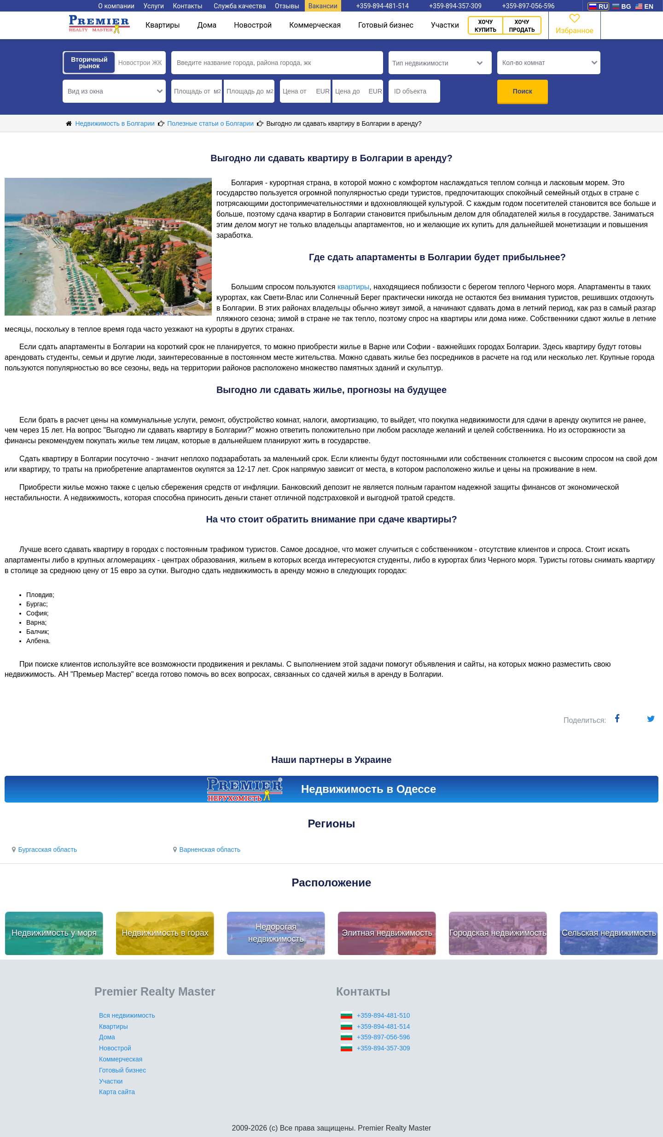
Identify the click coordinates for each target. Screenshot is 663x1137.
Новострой (253, 25)
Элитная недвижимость (387, 933)
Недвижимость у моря (54, 933)
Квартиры (162, 25)
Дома (207, 25)
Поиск (522, 91)
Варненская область (205, 849)
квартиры (353, 287)
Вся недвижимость (127, 1015)
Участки (445, 25)
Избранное (574, 23)
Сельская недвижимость (609, 933)
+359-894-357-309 (383, 1048)
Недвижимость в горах (165, 933)
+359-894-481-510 (383, 1015)
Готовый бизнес (385, 25)
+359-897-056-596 (383, 1037)
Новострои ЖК (140, 62)
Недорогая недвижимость (276, 933)
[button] (114, 91)
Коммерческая (315, 25)
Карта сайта (117, 1092)
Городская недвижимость (498, 933)
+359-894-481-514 (383, 1026)
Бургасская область (43, 849)
